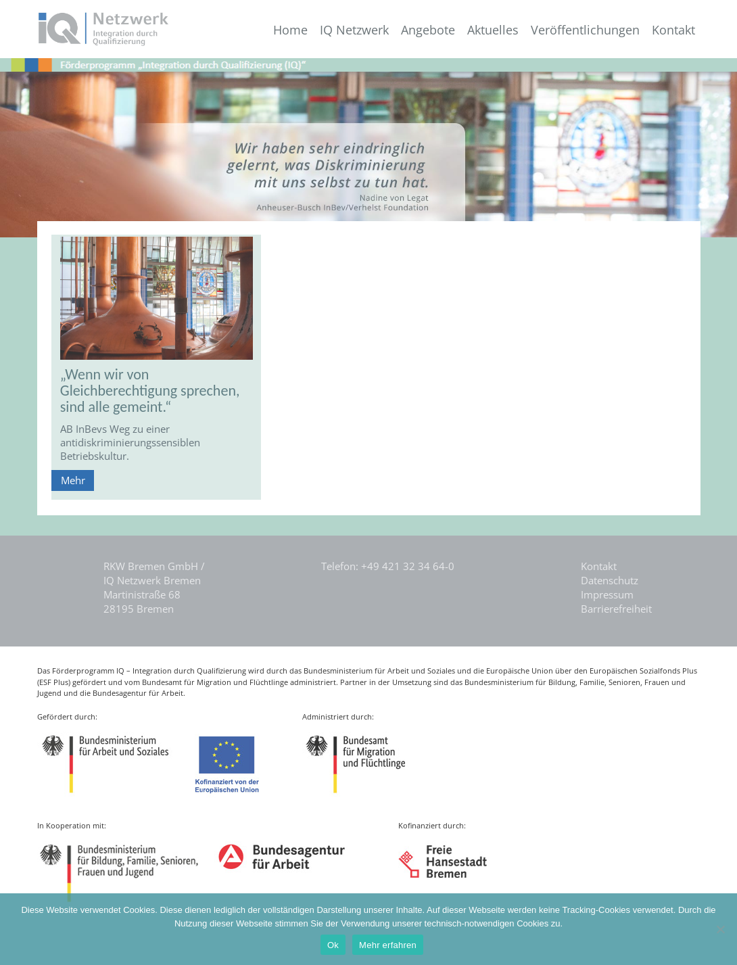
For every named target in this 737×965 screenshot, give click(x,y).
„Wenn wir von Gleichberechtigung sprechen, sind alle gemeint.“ (150, 390)
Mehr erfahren (388, 945)
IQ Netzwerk (354, 30)
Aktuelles (493, 30)
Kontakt (673, 30)
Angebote (428, 30)
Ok (333, 945)
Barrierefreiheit (616, 608)
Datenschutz (609, 580)
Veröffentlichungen (585, 30)
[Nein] (720, 929)
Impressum (607, 594)
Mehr (73, 480)
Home (290, 30)
